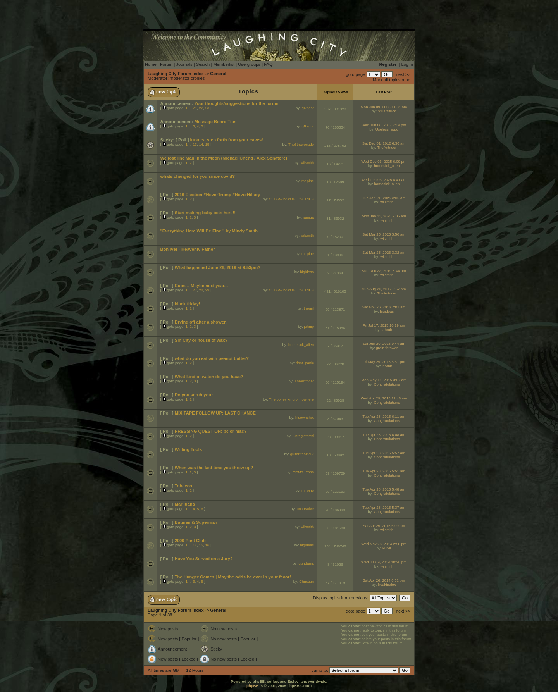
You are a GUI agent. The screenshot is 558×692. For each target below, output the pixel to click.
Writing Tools (188, 449)
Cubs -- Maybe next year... (201, 285)
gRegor (308, 108)
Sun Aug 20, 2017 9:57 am (384, 289)
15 (207, 144)
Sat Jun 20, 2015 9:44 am (384, 343)
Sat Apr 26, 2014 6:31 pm (384, 580)
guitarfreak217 (302, 454)
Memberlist (223, 64)
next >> (403, 74)
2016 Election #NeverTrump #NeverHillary (217, 194)
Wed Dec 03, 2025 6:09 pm (383, 161)
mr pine (307, 181)
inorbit (387, 366)
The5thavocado (301, 144)
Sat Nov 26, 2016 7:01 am (383, 307)
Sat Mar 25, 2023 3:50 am (383, 234)
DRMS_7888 (303, 472)
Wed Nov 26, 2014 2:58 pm (383, 544)
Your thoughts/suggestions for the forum (236, 103)
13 (195, 144)
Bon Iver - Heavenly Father (187, 249)
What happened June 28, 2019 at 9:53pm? (217, 267)
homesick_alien (387, 166)
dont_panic (305, 363)
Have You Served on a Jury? (204, 558)
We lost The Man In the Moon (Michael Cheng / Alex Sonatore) (223, 158)
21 (195, 108)
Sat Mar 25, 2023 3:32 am (383, 252)
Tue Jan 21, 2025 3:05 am (384, 198)
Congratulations (387, 384)
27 (195, 290)
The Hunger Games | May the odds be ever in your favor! (233, 577)
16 (207, 545)
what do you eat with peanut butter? (212, 358)
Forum (166, 64)
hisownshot (304, 417)
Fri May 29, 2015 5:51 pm (384, 362)
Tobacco (183, 486)
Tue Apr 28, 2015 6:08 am (383, 434)
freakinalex (387, 584)
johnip (309, 326)
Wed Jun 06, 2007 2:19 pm (384, 125)
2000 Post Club (190, 540)
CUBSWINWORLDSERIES (291, 199)
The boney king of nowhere (291, 399)
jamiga (308, 217)
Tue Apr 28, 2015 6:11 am (383, 416)
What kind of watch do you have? (209, 376)
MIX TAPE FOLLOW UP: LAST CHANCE (215, 413)
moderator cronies (187, 78)
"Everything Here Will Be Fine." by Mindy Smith (209, 231)
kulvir (386, 548)
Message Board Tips (216, 121)
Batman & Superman (196, 522)
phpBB (252, 685)
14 (201, 144)
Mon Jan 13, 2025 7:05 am (384, 216)
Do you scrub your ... (196, 394)
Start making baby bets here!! (205, 212)
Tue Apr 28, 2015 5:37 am (383, 507)
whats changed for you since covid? (197, 176)
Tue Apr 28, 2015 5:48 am (383, 489)
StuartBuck (387, 111)
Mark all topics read (391, 79)
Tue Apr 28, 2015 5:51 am (383, 471)
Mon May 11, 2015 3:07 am (383, 380)
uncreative (305, 508)
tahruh (387, 329)
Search (203, 64)
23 (207, 108)
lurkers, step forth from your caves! (226, 140)
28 (201, 290)
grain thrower (387, 348)
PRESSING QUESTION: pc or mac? (211, 431)
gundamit (306, 563)
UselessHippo (386, 129)
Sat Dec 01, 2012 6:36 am (383, 143)
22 (201, 108)
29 (207, 290)
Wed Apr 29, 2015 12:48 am (384, 398)
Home (151, 64)
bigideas (307, 272)
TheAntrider (386, 147)
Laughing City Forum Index (176, 73)
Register (388, 64)
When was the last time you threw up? (214, 467)
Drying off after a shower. (201, 322)
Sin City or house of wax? (201, 340)
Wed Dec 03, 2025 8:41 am (383, 179)
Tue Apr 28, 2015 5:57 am (383, 453)
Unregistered (303, 436)
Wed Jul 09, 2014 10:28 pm (383, 562)
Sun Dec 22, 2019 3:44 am (384, 271)
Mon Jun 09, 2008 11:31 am (384, 107)
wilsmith (307, 162)
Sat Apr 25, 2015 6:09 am (384, 525)
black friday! (187, 303)
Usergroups (249, 64)
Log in (407, 64)
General (218, 73)
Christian (306, 581)
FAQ (268, 64)
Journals (184, 64)
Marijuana (185, 504)
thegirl (309, 308)
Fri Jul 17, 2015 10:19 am (384, 325)
